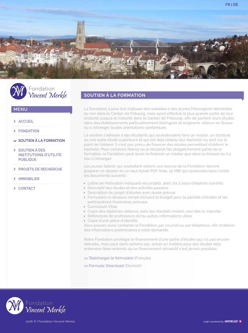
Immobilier (29, 179)
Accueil (26, 121)
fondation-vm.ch (38, 91)
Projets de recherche (40, 169)
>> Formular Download (104, 266)
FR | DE (231, 4)
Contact (26, 188)
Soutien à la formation (41, 141)
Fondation (28, 131)
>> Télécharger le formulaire (108, 258)
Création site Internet (226, 321)
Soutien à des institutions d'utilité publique (39, 155)
